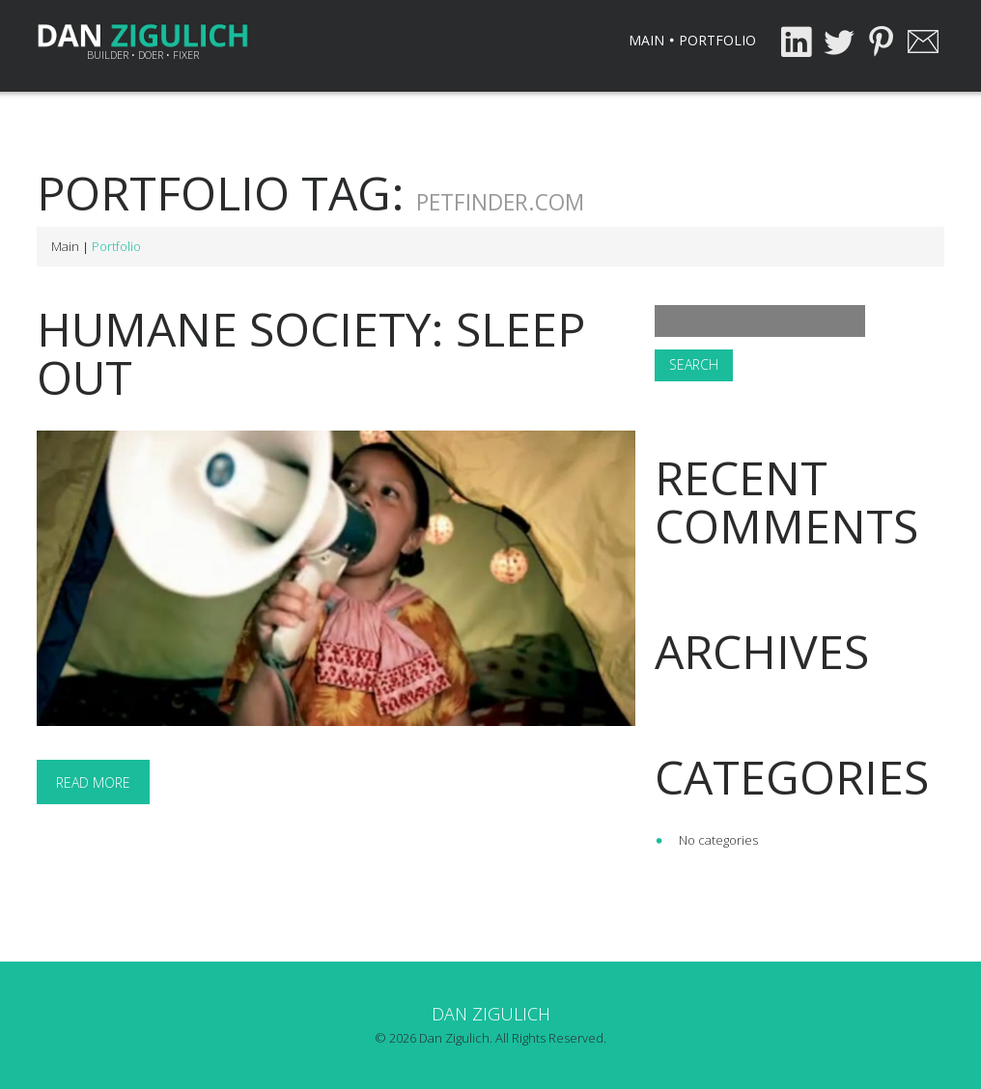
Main (646, 40)
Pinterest (880, 41)
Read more (93, 782)
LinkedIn (795, 41)
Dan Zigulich (491, 1013)
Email (923, 41)
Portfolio (717, 40)
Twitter (838, 41)
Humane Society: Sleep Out (311, 352)
